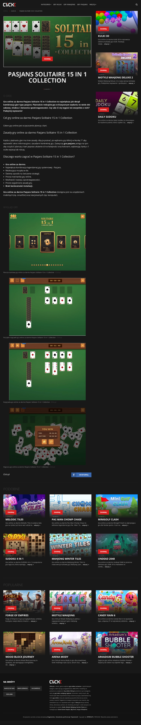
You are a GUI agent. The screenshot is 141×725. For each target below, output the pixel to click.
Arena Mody (60, 656)
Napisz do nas (9, 688)
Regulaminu (51, 717)
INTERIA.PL (90, 717)
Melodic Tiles (14, 519)
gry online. (27, 176)
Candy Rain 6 (106, 615)
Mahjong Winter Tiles (66, 558)
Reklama (9, 694)
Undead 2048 (106, 558)
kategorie (45, 4)
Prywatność (74, 717)
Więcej (93, 4)
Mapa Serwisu (23, 688)
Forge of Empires (17, 615)
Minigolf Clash (108, 519)
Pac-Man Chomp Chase (67, 519)
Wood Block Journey (20, 656)
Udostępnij (83, 475)
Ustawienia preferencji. (63, 717)
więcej (106, 44)
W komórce (36, 688)
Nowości (47, 89)
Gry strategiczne (12, 612)
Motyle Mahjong (63, 615)
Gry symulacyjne (58, 654)
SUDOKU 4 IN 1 (15, 558)
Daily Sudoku (107, 116)
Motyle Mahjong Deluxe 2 (115, 77)
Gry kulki (57, 4)
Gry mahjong (69, 4)
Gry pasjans (82, 4)
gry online (13, 125)
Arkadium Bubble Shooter (116, 656)
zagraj (47, 59)
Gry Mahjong (57, 612)
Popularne (102, 654)
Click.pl (6, 474)
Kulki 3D (103, 36)
